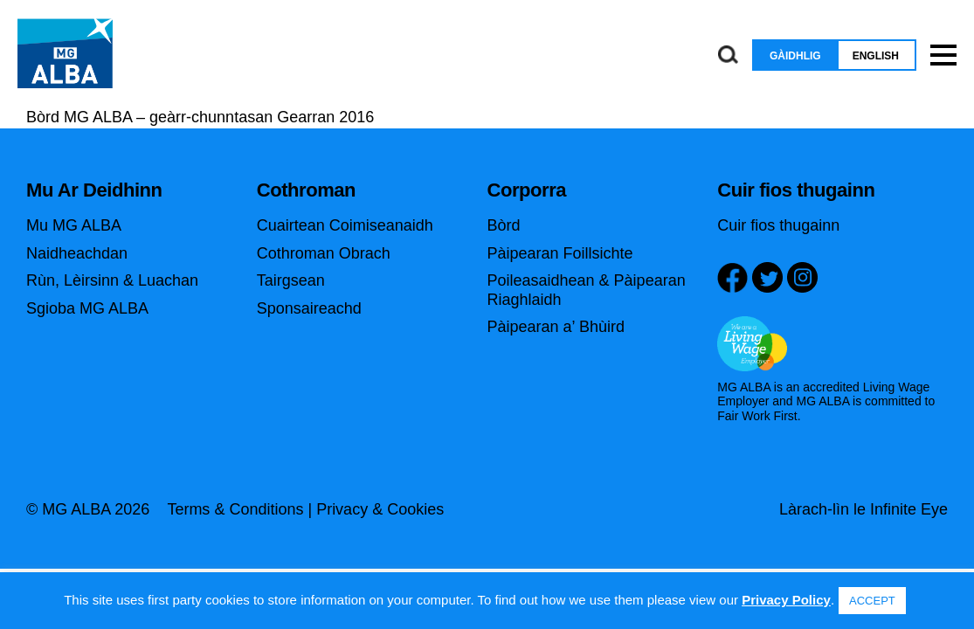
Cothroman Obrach (323, 253)
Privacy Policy (786, 599)
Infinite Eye (909, 509)
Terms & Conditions (235, 509)
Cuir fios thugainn (778, 225)
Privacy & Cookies (380, 509)
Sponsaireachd (309, 308)
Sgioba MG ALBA (87, 308)
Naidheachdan (77, 253)
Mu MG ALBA (73, 225)
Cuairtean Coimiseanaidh (345, 225)
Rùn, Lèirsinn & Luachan (112, 280)
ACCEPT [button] (872, 600)
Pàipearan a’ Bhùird (556, 326)
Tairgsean (291, 280)
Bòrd (504, 225)
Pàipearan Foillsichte (560, 253)
